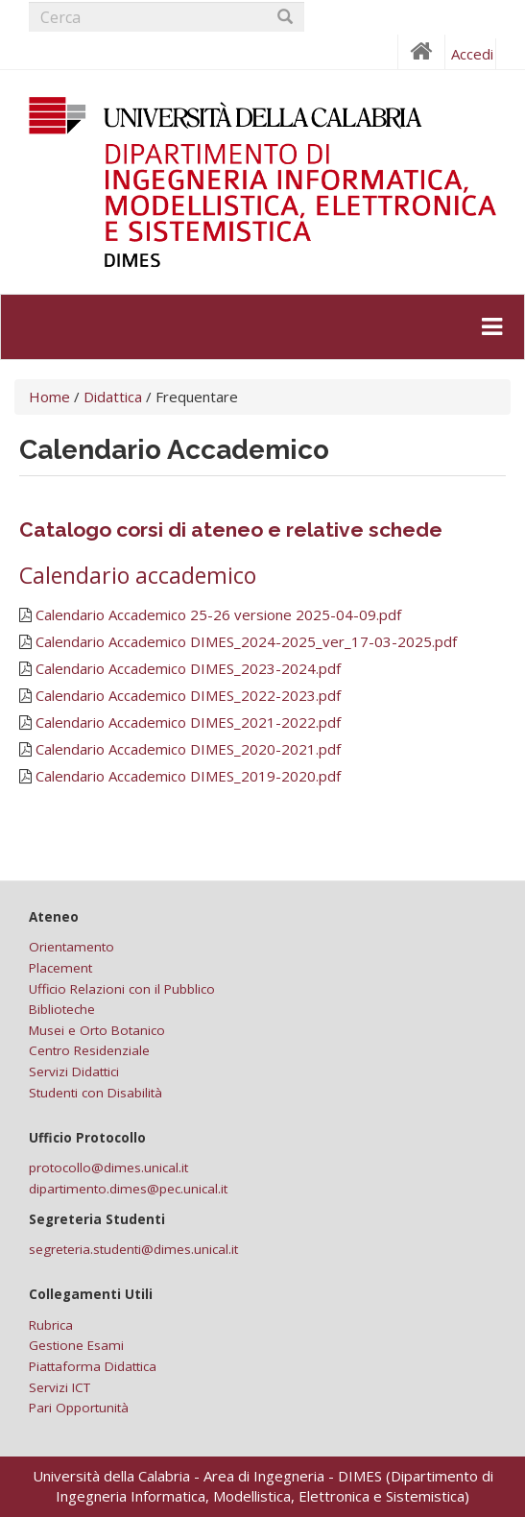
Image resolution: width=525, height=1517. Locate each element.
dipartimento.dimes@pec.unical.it (128, 1188)
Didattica (113, 396)
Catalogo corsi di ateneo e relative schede (230, 530)
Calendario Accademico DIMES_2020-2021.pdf (188, 748)
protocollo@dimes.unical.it (108, 1167)
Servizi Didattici (74, 1071)
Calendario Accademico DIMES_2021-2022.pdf (188, 722)
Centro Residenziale (89, 1050)
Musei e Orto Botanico (97, 1030)
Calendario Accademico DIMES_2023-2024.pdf (188, 668)
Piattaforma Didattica (92, 1366)
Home (49, 396)
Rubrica (51, 1325)
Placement (60, 967)
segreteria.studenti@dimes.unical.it (133, 1249)
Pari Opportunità (79, 1407)
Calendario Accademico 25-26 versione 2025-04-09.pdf (218, 614)
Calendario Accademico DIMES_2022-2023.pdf (188, 695)
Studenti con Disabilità (95, 1092)
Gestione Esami (76, 1345)
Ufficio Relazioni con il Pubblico (122, 989)
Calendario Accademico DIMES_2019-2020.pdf (188, 775)
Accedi (472, 53)
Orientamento (71, 946)
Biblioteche (62, 1009)
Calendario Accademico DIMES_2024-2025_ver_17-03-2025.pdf (246, 641)
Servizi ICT (59, 1387)
